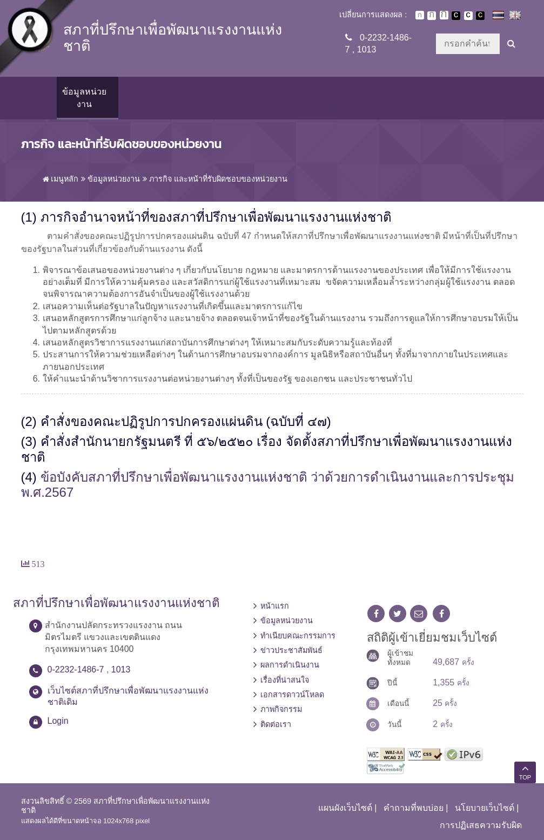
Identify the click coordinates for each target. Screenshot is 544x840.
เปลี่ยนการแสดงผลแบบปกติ (468, 15)
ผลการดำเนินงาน (291, 97)
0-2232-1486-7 (76, 669)
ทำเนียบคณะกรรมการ (147, 97)
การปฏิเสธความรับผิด (481, 825)
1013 (367, 49)
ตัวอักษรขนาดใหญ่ (444, 15)
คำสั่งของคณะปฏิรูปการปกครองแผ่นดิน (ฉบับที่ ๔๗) (186, 421)
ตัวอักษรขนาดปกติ (419, 15)
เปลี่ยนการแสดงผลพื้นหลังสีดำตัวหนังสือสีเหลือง (480, 15)
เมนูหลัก (61, 179)
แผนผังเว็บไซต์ (345, 807)
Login (58, 720)
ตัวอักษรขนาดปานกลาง (431, 15)
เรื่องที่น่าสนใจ (344, 97)
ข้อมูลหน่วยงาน (84, 97)
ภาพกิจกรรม (460, 97)
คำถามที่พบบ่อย (414, 807)
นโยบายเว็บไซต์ (484, 807)
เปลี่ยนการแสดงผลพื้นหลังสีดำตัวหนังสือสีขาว (456, 15)
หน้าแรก (274, 606)
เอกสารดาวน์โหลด (400, 97)
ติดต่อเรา (503, 97)
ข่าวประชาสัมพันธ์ (227, 97)
